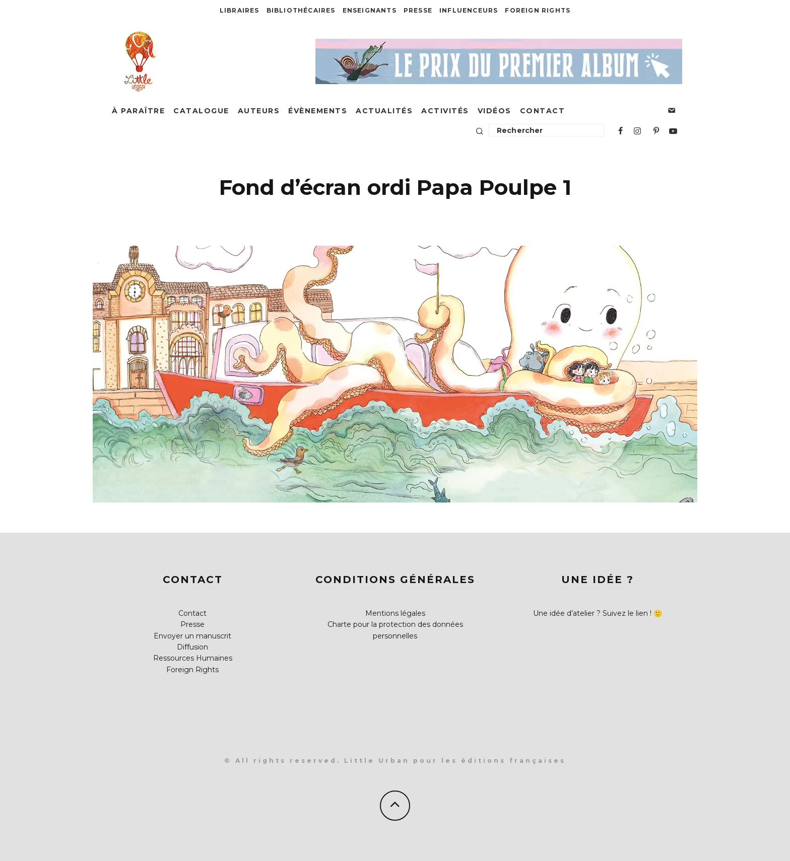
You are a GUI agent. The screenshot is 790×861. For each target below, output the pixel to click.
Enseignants (370, 10)
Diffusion (192, 647)
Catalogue (201, 110)
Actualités (384, 110)
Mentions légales (395, 613)
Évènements (317, 110)
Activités (445, 110)
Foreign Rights (537, 10)
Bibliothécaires (301, 10)
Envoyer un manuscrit (192, 635)
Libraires (239, 10)
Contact (542, 110)
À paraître (138, 110)
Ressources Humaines (192, 658)
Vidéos (494, 110)
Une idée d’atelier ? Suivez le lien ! (592, 613)
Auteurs (259, 110)
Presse (418, 10)
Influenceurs (468, 10)
